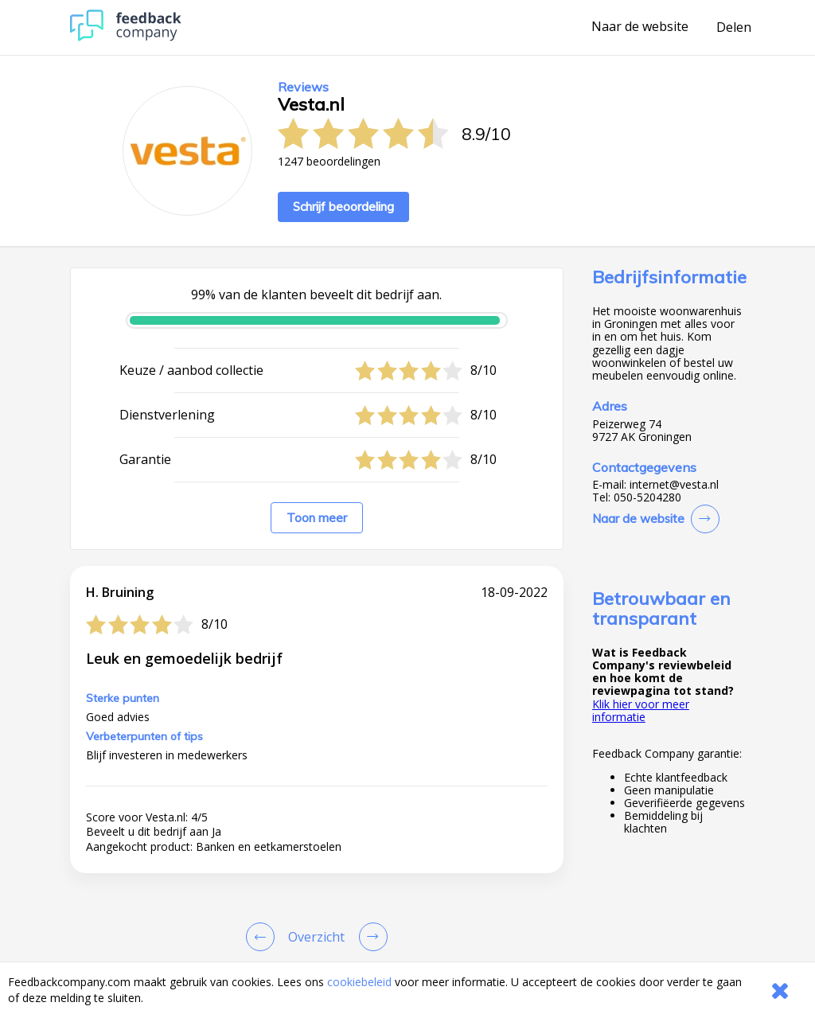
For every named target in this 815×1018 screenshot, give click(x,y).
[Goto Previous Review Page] (263, 936)
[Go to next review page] (370, 936)
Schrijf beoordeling (343, 206)
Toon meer (317, 517)
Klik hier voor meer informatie (640, 710)
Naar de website (639, 27)
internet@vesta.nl (674, 484)
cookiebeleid (359, 981)
